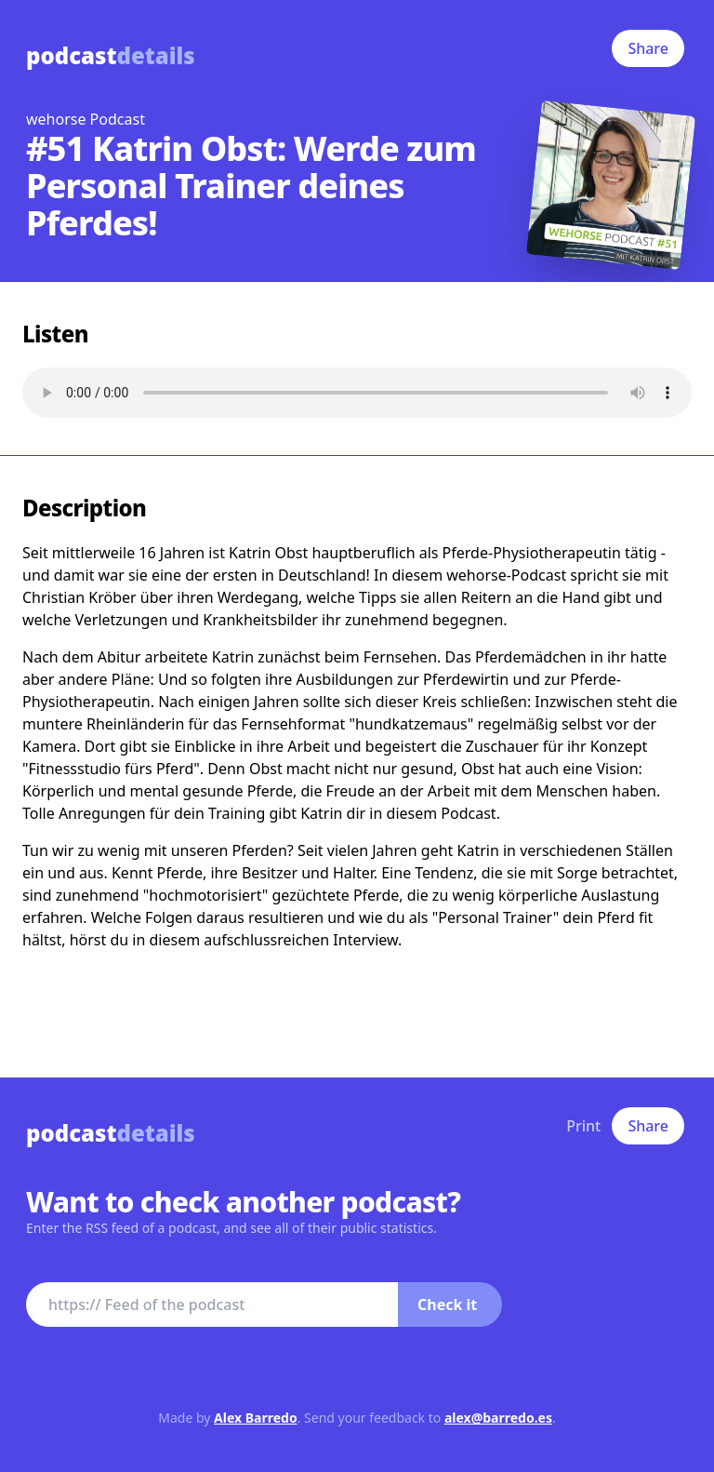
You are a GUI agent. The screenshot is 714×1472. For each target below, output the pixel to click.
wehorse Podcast (85, 119)
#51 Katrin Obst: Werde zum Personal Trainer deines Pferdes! (251, 186)
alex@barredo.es (498, 1417)
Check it (447, 1304)
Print (583, 1126)
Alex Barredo (256, 1417)
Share (648, 48)
